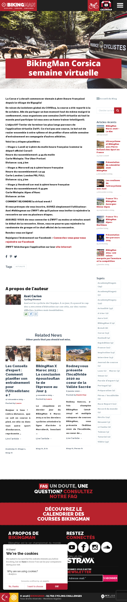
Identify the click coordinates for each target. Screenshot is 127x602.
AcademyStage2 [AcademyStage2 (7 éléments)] (107, 293)
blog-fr (72, 81)
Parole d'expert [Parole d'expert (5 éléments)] (108, 380)
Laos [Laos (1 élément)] (102, 371)
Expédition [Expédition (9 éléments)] (105, 343)
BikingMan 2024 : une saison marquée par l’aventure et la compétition (109, 255)
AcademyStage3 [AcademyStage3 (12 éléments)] (107, 302)
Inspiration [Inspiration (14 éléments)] (106, 352)
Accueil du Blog (107, 98)
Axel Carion (33, 296)
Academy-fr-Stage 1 (15, 449)
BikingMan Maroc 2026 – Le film (112, 129)
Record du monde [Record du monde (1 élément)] (108, 411)
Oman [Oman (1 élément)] (102, 375)
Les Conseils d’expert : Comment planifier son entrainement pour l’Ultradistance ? (18, 380)
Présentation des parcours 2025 (113, 238)
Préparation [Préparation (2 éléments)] (106, 390)
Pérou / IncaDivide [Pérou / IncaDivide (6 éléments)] (108, 397)
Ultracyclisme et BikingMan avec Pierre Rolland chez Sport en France (108, 147)
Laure (18, 403)
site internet (63, 247)
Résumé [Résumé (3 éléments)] (104, 422)
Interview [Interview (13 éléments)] (105, 357)
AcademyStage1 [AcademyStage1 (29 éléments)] (107, 285)
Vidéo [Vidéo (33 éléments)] (103, 441)
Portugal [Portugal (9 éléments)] (104, 385)
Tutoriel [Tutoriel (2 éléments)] (104, 437)
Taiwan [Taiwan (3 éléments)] (103, 432)
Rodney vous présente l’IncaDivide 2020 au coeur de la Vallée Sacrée (78, 376)
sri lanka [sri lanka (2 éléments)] (104, 427)
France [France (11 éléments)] (104, 347)
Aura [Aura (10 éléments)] (103, 318)
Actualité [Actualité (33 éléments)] (105, 308)
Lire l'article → (13, 438)
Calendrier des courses (106, 5)
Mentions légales (52, 599)
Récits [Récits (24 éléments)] (104, 417)
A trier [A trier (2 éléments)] (103, 313)
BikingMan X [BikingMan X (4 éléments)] (106, 323)
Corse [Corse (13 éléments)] (103, 333)
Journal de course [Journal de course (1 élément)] (108, 364)
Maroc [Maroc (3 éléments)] (114, 371)
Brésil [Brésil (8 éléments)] (103, 328)
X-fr (46, 449)
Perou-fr (78, 448)
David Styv (81, 395)
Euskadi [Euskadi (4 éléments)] (104, 338)
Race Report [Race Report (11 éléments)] (107, 404)
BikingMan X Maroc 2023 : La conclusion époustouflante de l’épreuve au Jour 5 (48, 378)
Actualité (20, 266)
